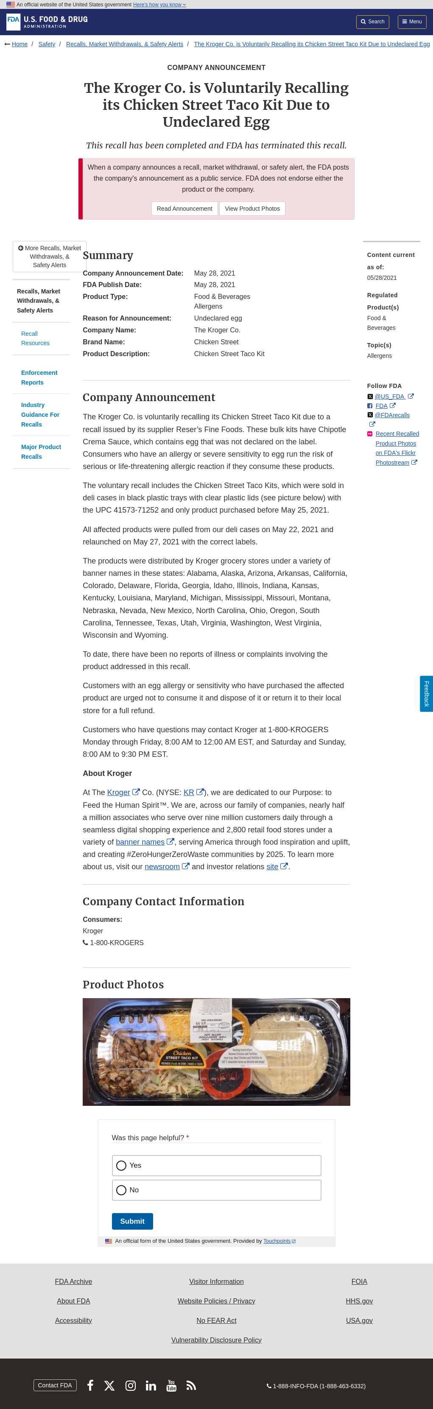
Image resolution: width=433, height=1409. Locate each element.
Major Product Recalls (41, 452)
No (134, 1190)
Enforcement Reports (39, 377)
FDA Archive (73, 1281)
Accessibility (73, 1320)
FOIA (359, 1281)
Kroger (118, 792)
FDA (382, 405)
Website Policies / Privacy (216, 1301)
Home (20, 44)
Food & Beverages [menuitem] (381, 323)
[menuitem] (391, 268)
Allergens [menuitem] (379, 355)
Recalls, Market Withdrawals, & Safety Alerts (124, 44)
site (272, 866)
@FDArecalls (392, 415)
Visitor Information (216, 1281)
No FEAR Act (216, 1320)
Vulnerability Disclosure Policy (216, 1340)
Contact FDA (55, 1385)
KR (189, 792)
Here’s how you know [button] (159, 5)
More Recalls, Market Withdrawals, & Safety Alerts (49, 256)
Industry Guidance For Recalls (40, 414)
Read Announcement (184, 208)
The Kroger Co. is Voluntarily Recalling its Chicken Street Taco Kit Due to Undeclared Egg (312, 44)
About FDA (73, 1301)
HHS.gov (359, 1301)
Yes (136, 1165)
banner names (140, 842)
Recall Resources (35, 338)
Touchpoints (277, 1241)
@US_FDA (390, 396)
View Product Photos (252, 208)
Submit (132, 1221)
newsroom (162, 866)
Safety (47, 44)
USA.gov (359, 1320)
